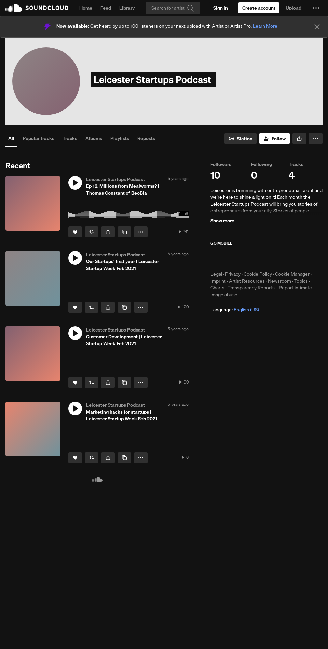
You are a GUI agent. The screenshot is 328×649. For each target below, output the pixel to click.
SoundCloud (36, 8)
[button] (316, 8)
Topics (301, 281)
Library (127, 8)
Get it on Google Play (277, 258)
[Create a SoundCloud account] (258, 7)
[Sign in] (220, 7)
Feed (105, 8)
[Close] (317, 26)
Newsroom (279, 281)
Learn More (265, 26)
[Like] (75, 231)
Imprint (218, 281)
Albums (93, 138)
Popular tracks (38, 138)
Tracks (70, 138)
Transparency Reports (251, 287)
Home (85, 8)
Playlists (119, 138)
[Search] (173, 8)
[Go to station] (240, 138)
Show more (222, 220)
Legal (216, 274)
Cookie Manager (292, 274)
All (11, 138)
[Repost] (91, 231)
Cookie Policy (258, 274)
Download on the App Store (230, 258)
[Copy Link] (124, 231)
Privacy (233, 274)
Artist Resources (247, 281)
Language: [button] (234, 309)
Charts (217, 287)
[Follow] (274, 138)
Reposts (146, 138)
